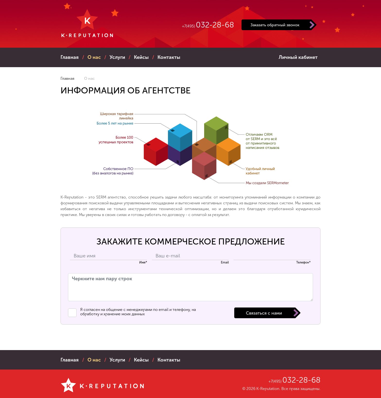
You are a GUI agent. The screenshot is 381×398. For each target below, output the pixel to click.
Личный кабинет (298, 57)
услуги (117, 57)
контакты (168, 57)
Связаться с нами (264, 313)
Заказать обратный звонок (275, 25)
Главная (70, 57)
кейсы (141, 57)
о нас (94, 57)
